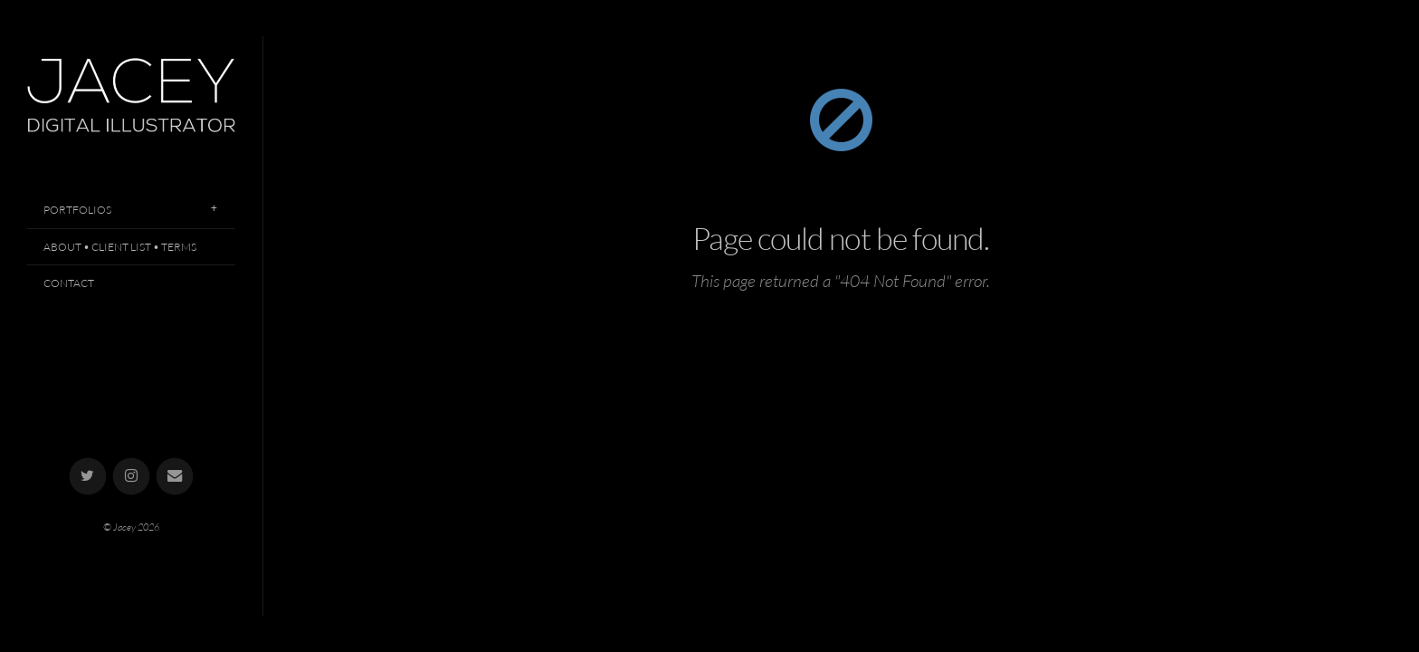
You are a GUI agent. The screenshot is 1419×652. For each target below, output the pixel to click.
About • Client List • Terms (119, 247)
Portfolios (77, 209)
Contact (68, 283)
